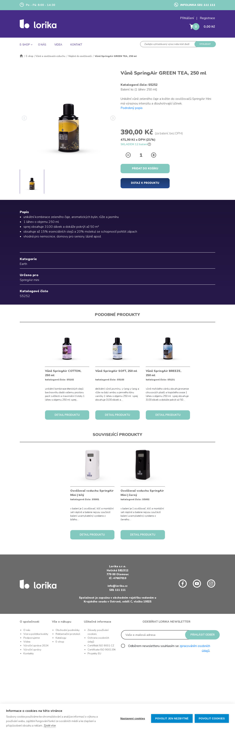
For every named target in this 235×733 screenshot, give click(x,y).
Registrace (207, 18)
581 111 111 (117, 590)
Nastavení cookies (132, 718)
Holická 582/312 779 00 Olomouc (118, 572)
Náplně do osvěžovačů (80, 56)
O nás (26, 630)
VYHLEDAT (205, 44)
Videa (26, 642)
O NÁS (42, 45)
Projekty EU (94, 653)
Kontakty (28, 653)
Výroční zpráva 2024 (35, 645)
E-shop (29, 56)
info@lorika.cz (117, 586)
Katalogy (61, 638)
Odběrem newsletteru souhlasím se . (169, 648)
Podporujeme (31, 638)
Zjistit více (50, 726)
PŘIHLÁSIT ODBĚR (202, 635)
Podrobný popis (132, 108)
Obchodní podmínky (68, 630)
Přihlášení (187, 18)
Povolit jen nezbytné (172, 718)
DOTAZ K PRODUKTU (145, 183)
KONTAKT (76, 45)
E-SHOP (25, 45)
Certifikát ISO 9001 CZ (101, 645)
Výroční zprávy (32, 649)
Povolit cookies (212, 718)
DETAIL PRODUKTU (67, 415)
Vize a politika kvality (35, 634)
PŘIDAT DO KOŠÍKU (145, 168)
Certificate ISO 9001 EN (101, 649)
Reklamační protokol (68, 634)
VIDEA (58, 45)
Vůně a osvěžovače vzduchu (50, 56)
